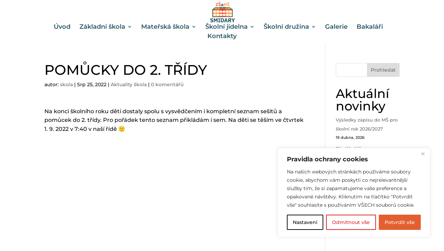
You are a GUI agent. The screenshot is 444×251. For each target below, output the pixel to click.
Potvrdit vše (400, 222)
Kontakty (222, 37)
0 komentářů (167, 84)
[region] (354, 192)
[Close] (423, 154)
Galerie (336, 27)
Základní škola (102, 27)
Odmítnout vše (351, 222)
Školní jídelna (226, 27)
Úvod (62, 27)
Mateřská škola (165, 27)
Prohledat (383, 70)
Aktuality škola (129, 84)
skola (66, 84)
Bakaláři (370, 27)
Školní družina (286, 27)
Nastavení (305, 222)
